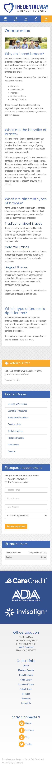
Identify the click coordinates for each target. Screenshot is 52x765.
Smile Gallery (26, 679)
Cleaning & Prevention (17, 404)
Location (26, 694)
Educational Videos (26, 684)
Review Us (26, 698)
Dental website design (11, 759)
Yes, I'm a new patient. (18, 479)
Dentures (12, 451)
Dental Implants (14, 424)
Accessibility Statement (12, 762)
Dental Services (26, 675)
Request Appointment (16, 526)
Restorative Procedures (18, 417)
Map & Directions (26, 647)
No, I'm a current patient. (19, 482)
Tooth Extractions (15, 431)
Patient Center (26, 689)
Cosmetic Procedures (17, 410)
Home (26, 665)
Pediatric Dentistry (16, 438)
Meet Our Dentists (26, 670)
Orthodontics (13, 444)
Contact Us (26, 703)
